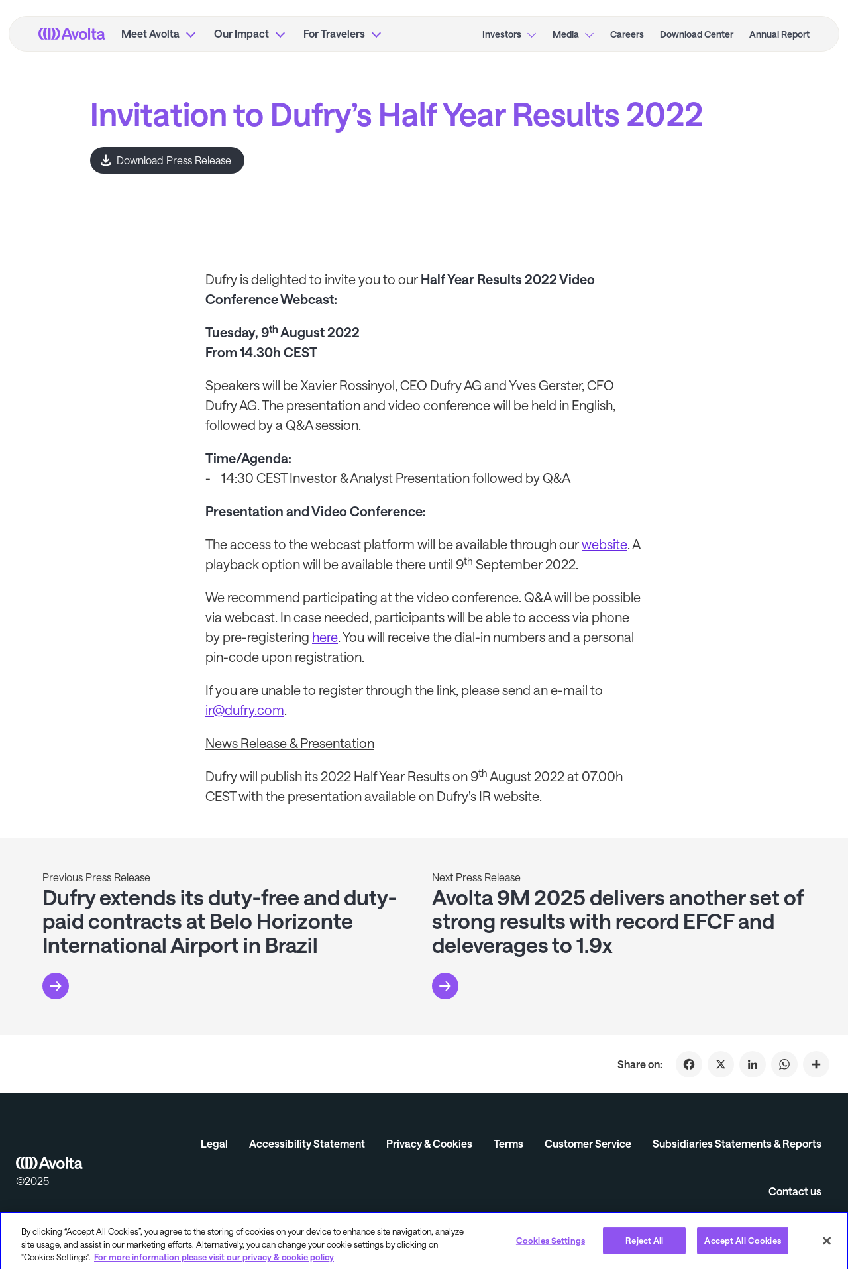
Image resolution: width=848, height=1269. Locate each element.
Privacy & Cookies (429, 1143)
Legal (214, 1143)
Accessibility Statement (307, 1143)
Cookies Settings (550, 1244)
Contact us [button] (795, 1191)
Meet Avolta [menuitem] (150, 33)
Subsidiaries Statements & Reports (737, 1143)
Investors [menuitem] (501, 34)
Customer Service (588, 1143)
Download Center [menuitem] (696, 34)
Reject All (644, 1244)
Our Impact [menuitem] (241, 33)
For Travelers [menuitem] (334, 33)
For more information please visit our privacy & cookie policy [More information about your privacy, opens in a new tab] (214, 1261)
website (604, 544)
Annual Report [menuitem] (779, 34)
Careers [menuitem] (627, 34)
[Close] (826, 1244)
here (325, 637)
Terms (508, 1143)
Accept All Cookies (742, 1244)
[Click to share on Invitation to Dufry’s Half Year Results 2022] (816, 1064)
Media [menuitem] (566, 34)
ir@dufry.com (244, 710)
